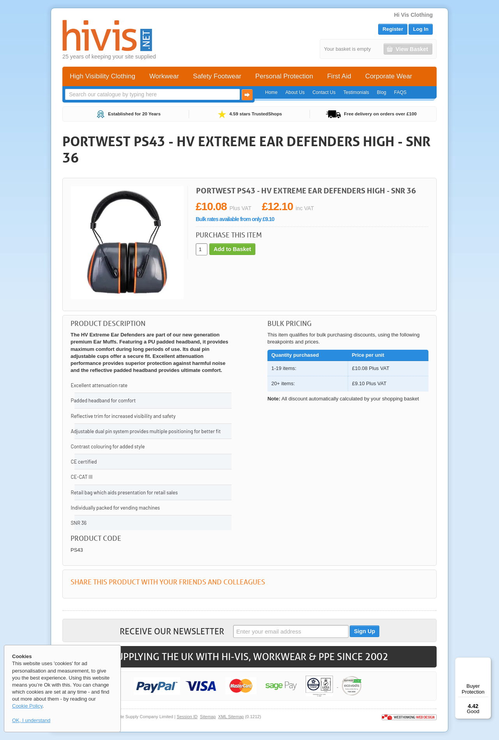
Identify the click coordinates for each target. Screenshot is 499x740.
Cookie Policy (27, 706)
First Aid (339, 76)
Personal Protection (284, 76)
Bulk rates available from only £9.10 (235, 219)
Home (271, 92)
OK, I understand (31, 720)
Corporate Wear (388, 76)
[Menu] (486, 662)
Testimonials (356, 92)
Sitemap (208, 716)
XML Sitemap (231, 716)
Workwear (164, 76)
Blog (381, 92)
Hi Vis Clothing (413, 15)
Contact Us (323, 92)
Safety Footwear (217, 76)
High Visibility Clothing (102, 76)
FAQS (400, 92)
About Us (294, 92)
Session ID (187, 716)
